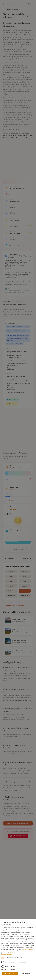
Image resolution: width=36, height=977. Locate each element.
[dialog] (18, 948)
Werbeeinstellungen (27, 949)
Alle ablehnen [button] (26, 973)
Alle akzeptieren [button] (10, 973)
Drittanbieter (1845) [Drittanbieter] (6, 940)
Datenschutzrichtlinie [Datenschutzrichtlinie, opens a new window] (7, 954)
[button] (18, 970)
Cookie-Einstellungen (16, 953)
